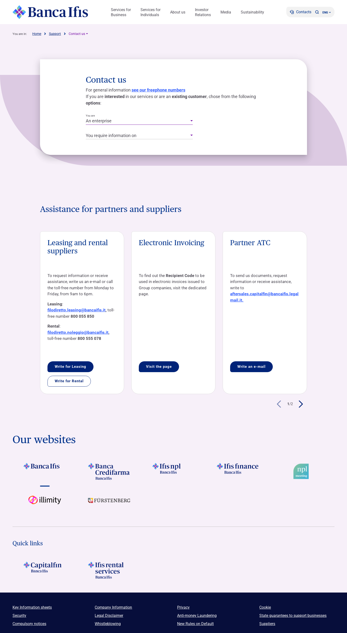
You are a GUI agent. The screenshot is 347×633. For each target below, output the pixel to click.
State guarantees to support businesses (293, 615)
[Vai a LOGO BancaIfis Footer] (45, 471)
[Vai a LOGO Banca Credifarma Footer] (109, 471)
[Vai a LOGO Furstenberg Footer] (109, 504)
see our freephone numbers (158, 89)
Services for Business (121, 12)
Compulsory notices (29, 623)
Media (225, 12)
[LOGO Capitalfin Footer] (45, 570)
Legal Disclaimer (109, 615)
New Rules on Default (195, 623)
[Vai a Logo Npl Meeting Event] (302, 471)
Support (55, 34)
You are (90, 115)
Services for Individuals (150, 12)
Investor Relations (203, 12)
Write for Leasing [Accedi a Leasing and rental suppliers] (70, 366)
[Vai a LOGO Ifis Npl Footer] (173, 471)
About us (177, 12)
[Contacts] (300, 12)
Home (36, 34)
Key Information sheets (32, 607)
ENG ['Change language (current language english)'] (326, 12)
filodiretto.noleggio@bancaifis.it (77, 332)
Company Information (113, 607)
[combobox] (139, 121)
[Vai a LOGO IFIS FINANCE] (238, 471)
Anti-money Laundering (197, 615)
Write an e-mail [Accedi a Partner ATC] (251, 366)
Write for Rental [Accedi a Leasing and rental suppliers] (69, 381)
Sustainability (252, 12)
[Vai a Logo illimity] (45, 504)
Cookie (265, 607)
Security (19, 615)
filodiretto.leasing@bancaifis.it (76, 310)
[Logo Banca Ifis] (50, 12)
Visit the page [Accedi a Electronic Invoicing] (159, 366)
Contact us (77, 34)
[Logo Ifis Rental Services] (109, 570)
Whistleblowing (108, 623)
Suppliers (267, 623)
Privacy (183, 607)
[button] (317, 12)
